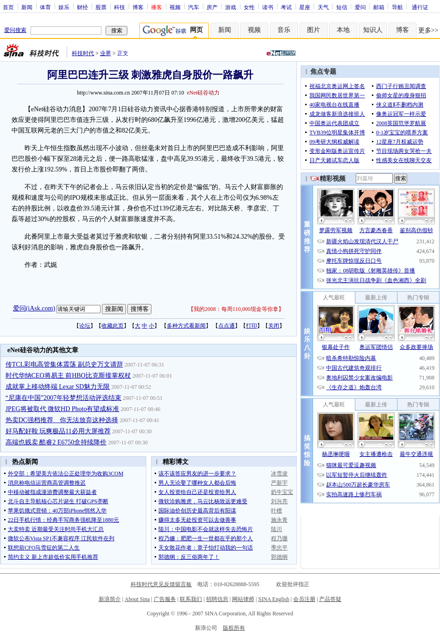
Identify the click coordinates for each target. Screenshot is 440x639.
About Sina (137, 599)
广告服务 (165, 599)
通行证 (420, 7)
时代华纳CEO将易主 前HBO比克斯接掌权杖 (68, 375)
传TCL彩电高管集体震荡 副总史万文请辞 (64, 364)
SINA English (273, 599)
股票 (101, 7)
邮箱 (378, 7)
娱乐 (63, 7)
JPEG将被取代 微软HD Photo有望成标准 (62, 408)
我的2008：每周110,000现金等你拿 (236, 309)
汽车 (193, 7)
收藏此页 (112, 326)
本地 (343, 29)
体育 (45, 7)
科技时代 (83, 53)
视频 (175, 7)
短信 (341, 7)
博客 (138, 7)
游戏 (230, 7)
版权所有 (234, 628)
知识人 (373, 29)
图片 (313, 29)
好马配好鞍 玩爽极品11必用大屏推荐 (58, 431)
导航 (397, 7)
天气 (323, 7)
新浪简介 (110, 599)
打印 (251, 326)
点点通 (226, 326)
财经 (82, 7)
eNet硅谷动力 (203, 92)
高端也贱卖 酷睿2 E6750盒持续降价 (56, 442)
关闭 (273, 326)
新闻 (26, 7)
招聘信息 (217, 599)
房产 (212, 7)
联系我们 (191, 599)
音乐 (283, 29)
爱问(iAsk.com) (34, 308)
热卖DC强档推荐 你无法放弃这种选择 (62, 420)
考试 (286, 7)
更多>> (428, 30)
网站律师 (243, 599)
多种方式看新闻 (186, 326)
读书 (267, 7)
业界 (105, 53)
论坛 (84, 326)
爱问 (360, 7)
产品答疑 (330, 599)
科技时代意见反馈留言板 (161, 584)
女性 (249, 7)
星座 (304, 7)
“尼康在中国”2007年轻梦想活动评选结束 (63, 397)
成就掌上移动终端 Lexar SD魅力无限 (58, 386)
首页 (8, 7)
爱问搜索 (15, 30)
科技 (119, 7)
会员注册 (304, 599)
